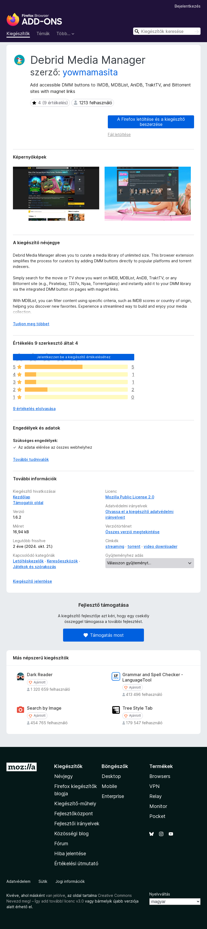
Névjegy (63, 776)
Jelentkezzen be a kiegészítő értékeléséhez (74, 357)
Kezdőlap (21, 497)
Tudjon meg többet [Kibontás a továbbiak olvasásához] (31, 323)
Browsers (159, 776)
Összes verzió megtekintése (132, 531)
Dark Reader (40, 674)
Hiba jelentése (70, 853)
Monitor (158, 806)
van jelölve (55, 895)
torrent (133, 546)
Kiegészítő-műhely (75, 803)
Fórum (61, 843)
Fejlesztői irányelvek (76, 823)
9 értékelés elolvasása (34, 408)
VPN (154, 786)
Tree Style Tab (137, 708)
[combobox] (167, 31)
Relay (155, 796)
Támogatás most (104, 635)
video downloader (160, 546)
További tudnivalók (31, 459)
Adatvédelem (18, 881)
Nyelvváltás (159, 894)
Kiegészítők (18, 33)
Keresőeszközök (62, 561)
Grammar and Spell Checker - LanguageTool (152, 677)
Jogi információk (70, 881)
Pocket (157, 816)
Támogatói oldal (28, 502)
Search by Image (44, 708)
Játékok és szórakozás (34, 566)
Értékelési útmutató (76, 863)
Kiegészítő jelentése (32, 581)
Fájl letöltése (119, 134)
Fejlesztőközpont (73, 813)
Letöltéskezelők (28, 561)
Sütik (43, 881)
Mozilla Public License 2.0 (129, 497)
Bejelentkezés (188, 6)
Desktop (111, 776)
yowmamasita (90, 72)
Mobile (109, 786)
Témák (43, 33)
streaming (114, 546)
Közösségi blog (71, 833)
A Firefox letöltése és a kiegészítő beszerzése (151, 121)
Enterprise (113, 796)
